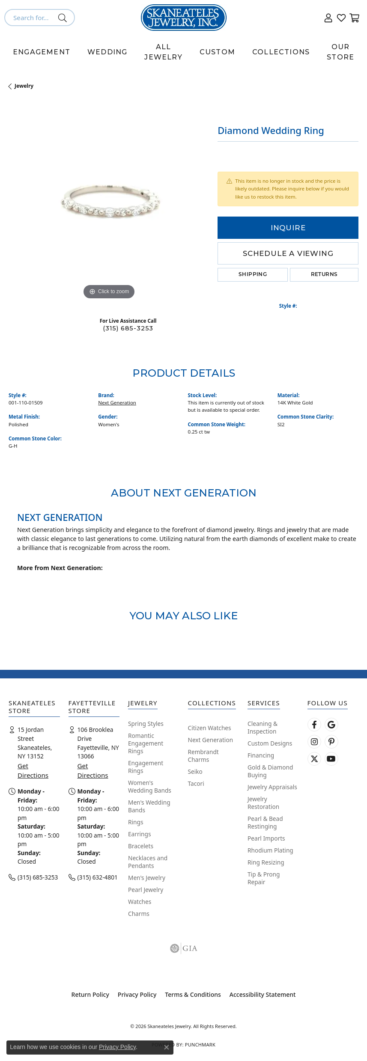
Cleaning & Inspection (262, 727)
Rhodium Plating (270, 850)
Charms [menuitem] (138, 913)
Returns (324, 274)
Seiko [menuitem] (195, 771)
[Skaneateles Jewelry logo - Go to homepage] (184, 17)
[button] (328, 17)
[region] (109, 201)
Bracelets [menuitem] (140, 846)
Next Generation (117, 402)
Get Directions (33, 770)
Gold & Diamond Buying (270, 771)
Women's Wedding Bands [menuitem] (149, 786)
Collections (281, 52)
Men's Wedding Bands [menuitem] (149, 806)
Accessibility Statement (263, 994)
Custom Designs (270, 743)
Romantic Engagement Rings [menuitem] (145, 743)
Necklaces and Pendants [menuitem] (147, 862)
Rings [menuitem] (135, 822)
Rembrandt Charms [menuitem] (203, 756)
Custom (217, 52)
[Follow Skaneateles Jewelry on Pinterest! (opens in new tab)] (331, 742)
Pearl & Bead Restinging (265, 822)
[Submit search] (64, 17)
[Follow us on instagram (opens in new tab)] (314, 742)
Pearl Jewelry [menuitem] (145, 890)
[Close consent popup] (166, 1047)
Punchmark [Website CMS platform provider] (200, 1044)
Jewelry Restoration (263, 803)
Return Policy (90, 994)
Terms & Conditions (193, 994)
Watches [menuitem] (139, 902)
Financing (261, 755)
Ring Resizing (266, 862)
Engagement (41, 52)
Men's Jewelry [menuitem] (146, 878)
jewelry (24, 85)
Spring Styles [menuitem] (146, 723)
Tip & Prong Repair (264, 878)
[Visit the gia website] (183, 948)
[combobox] (29, 17)
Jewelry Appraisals (272, 787)
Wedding (107, 52)
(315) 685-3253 (128, 328)
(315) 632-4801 (98, 877)
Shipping (253, 274)
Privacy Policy (137, 994)
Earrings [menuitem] (139, 834)
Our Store (340, 52)
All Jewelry (163, 52)
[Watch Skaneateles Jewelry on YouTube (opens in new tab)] (331, 759)
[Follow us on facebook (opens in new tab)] (314, 724)
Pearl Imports (266, 838)
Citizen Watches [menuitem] (209, 728)
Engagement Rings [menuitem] (145, 767)
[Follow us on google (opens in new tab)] (331, 724)
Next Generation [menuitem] (210, 740)
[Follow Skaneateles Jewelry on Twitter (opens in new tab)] (314, 759)
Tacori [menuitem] (196, 783)
